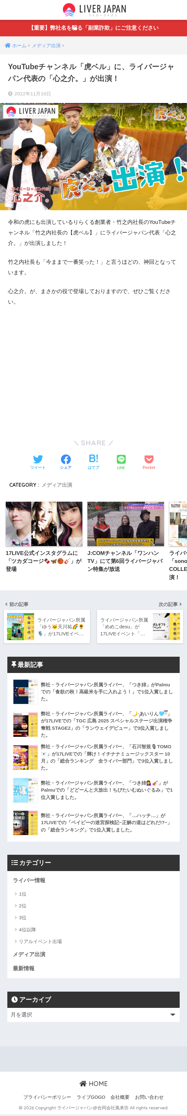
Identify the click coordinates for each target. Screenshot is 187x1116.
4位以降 (27, 931)
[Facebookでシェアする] (65, 463)
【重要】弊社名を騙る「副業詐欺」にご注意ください (93, 28)
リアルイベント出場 (40, 943)
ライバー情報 (29, 882)
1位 (22, 895)
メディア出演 (56, 485)
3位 (22, 919)
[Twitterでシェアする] (38, 463)
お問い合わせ (149, 1098)
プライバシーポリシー (47, 1098)
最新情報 (23, 970)
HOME (93, 1086)
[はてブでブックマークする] (93, 463)
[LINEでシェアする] (121, 463)
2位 (22, 907)
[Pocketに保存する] (149, 463)
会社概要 (120, 1098)
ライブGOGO (91, 1098)
